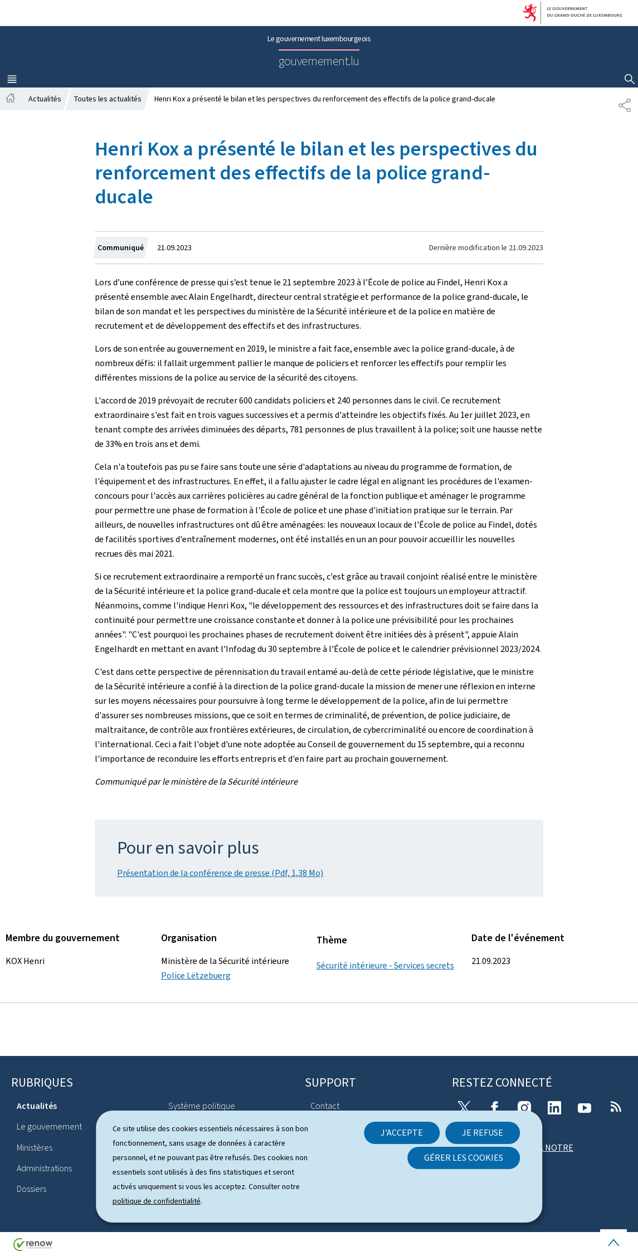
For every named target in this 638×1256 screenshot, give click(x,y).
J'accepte (402, 1132)
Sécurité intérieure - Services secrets (385, 965)
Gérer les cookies (463, 1157)
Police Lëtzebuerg (196, 975)
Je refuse (482, 1132)
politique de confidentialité (157, 1201)
